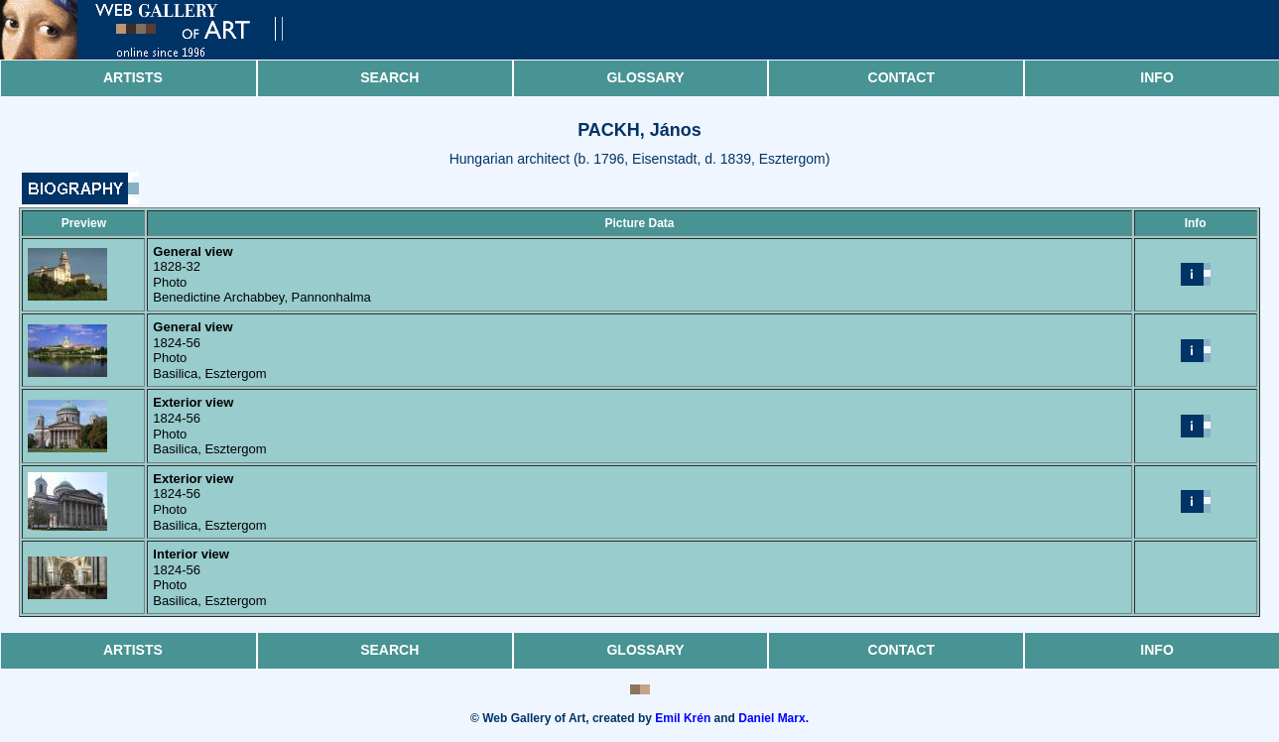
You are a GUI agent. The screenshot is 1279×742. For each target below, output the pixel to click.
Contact (901, 77)
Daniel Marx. (773, 718)
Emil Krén (682, 718)
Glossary (645, 77)
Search (389, 77)
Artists (133, 77)
